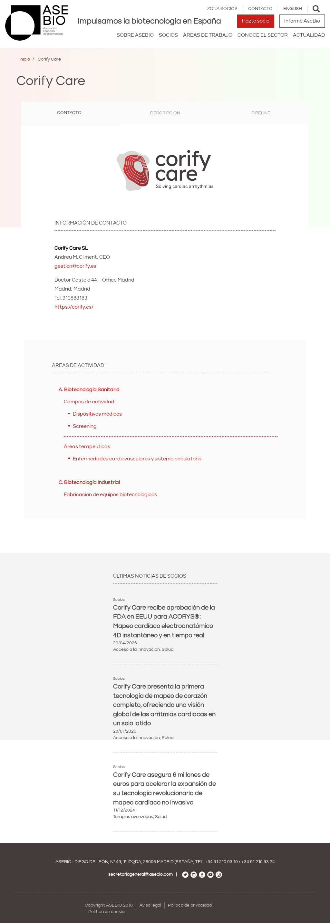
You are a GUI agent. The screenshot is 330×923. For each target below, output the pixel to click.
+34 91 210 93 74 (258, 862)
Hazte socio (255, 21)
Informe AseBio (302, 21)
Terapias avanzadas (133, 816)
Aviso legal (150, 905)
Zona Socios (222, 8)
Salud (167, 649)
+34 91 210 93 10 (221, 862)
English (292, 8)
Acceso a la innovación (136, 649)
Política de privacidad (190, 905)
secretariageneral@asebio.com (140, 874)
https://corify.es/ (73, 307)
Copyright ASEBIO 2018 (109, 905)
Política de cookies (107, 911)
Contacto (260, 8)
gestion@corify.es (75, 266)
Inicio (24, 59)
